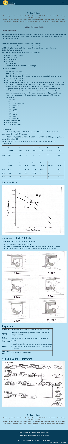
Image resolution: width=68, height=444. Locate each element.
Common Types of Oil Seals (11, 16)
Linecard (25, 432)
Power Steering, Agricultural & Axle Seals (14, 21)
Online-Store (32, 432)
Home (20, 432)
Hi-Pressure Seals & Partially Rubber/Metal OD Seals (18, 19)
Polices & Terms (32, 435)
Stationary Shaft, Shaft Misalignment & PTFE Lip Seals (49, 19)
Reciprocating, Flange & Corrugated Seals (31, 16)
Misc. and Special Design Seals (35, 21)
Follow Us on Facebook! (43, 435)
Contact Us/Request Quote (42, 432)
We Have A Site (62, 442)
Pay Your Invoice (23, 435)
